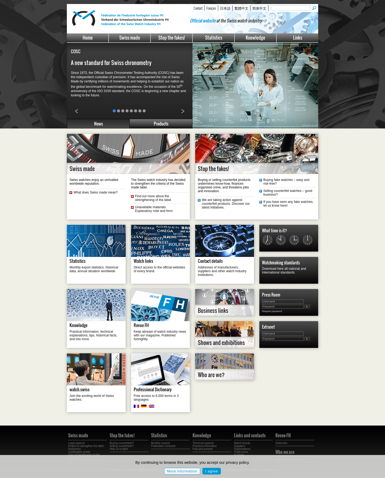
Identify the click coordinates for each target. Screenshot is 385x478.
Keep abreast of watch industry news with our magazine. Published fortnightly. (160, 335)
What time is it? (274, 230)
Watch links (143, 261)
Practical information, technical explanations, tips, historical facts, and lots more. (93, 335)
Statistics (213, 37)
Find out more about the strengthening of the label (153, 198)
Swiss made (129, 37)
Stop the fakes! (171, 37)
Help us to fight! (119, 448)
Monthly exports (160, 443)
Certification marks (79, 451)
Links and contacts (250, 435)
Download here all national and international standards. (284, 270)
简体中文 (259, 8)
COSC (75, 51)
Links (297, 37)
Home (88, 37)
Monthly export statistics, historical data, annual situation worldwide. (94, 269)
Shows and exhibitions (221, 343)
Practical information (204, 446)
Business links (213, 310)
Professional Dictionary (153, 389)
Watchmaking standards (281, 262)
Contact (198, 8)
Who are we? (211, 375)
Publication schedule (163, 446)
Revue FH (141, 325)
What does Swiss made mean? (96, 192)
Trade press (241, 451)
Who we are (284, 452)
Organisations (242, 448)
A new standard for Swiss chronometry (111, 63)
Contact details (210, 261)
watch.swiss (80, 389)
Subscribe (281, 443)
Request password (272, 311)
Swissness (74, 448)
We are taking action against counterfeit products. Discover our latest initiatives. (226, 203)
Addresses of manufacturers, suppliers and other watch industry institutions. (222, 271)
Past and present (202, 448)
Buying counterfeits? (122, 443)
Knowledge (255, 37)
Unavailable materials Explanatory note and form (154, 209)
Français (211, 8)
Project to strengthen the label (86, 446)
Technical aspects (203, 443)
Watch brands (242, 443)
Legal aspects (76, 443)
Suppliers (239, 446)
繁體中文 (241, 8)
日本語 (225, 8)
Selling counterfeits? (122, 446)
